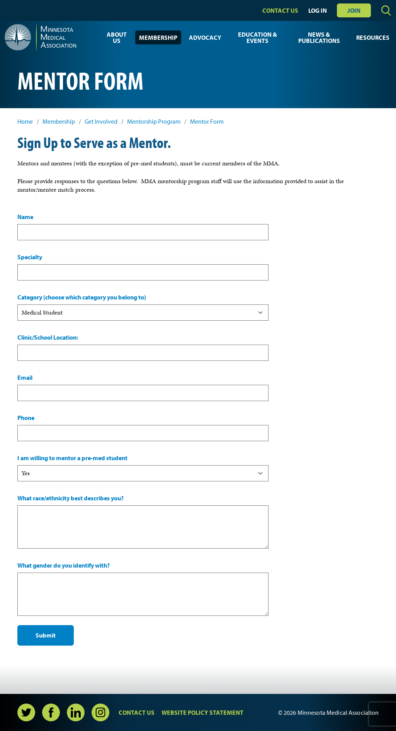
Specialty (29, 257)
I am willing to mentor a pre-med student (72, 458)
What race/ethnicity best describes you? (70, 498)
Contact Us (280, 10)
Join (353, 10)
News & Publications (319, 37)
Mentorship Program (153, 121)
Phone (25, 418)
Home (25, 121)
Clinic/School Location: (47, 337)
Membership (158, 37)
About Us (117, 37)
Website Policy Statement (202, 712)
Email (24, 377)
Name (25, 217)
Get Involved (101, 121)
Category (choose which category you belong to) (81, 297)
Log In (317, 10)
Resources (372, 37)
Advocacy (205, 37)
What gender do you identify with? (63, 565)
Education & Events (257, 37)
